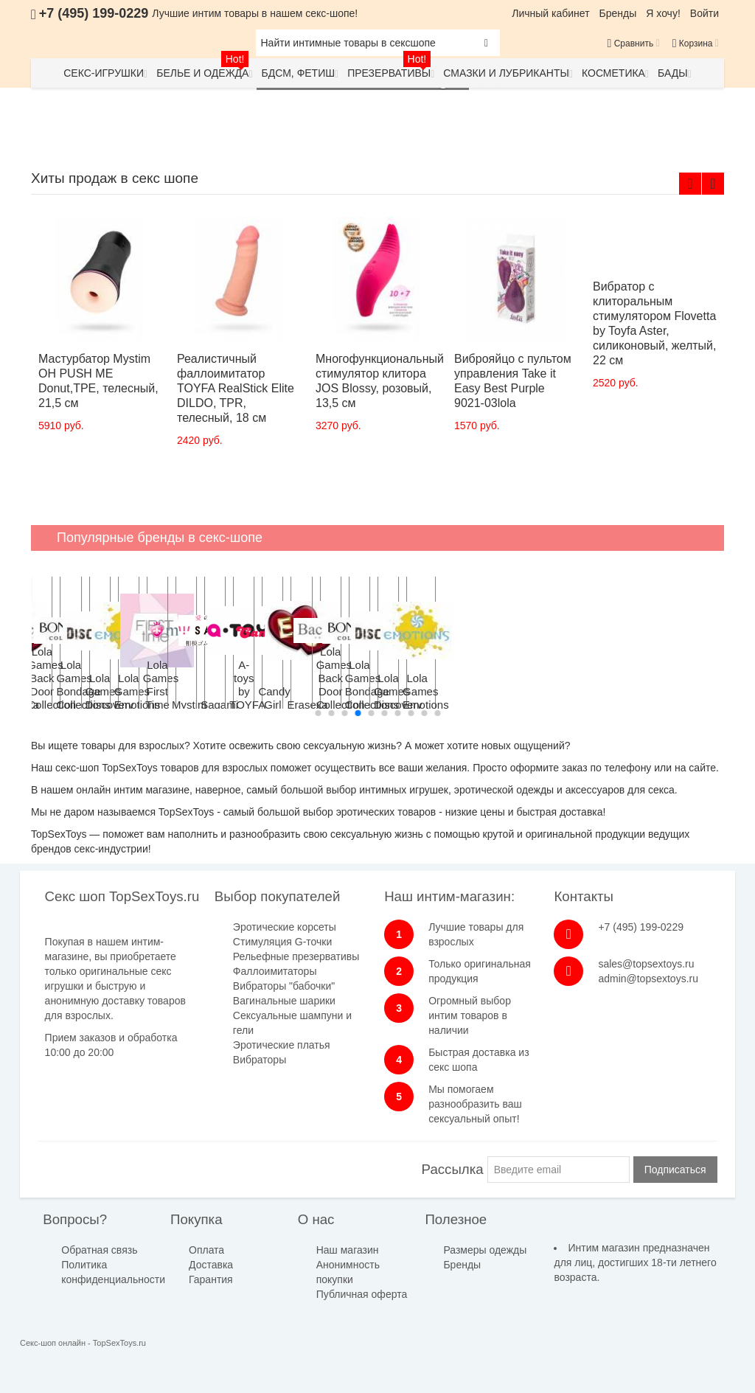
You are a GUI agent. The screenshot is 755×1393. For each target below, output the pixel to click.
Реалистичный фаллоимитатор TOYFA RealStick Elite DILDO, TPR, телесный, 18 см (235, 388)
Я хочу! (663, 13)
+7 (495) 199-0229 (640, 927)
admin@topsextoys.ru (648, 978)
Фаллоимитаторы (275, 971)
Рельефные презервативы (296, 956)
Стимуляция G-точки (282, 942)
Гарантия (211, 1279)
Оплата (206, 1250)
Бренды (618, 13)
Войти (704, 13)
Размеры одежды (484, 1250)
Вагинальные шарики (284, 1001)
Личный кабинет (550, 13)
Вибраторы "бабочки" (284, 986)
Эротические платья (281, 1045)
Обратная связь (99, 1250)
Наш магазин (347, 1250)
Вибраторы (259, 1060)
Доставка (211, 1265)
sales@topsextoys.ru (646, 964)
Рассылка (453, 1169)
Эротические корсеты (284, 927)
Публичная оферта (362, 1294)
